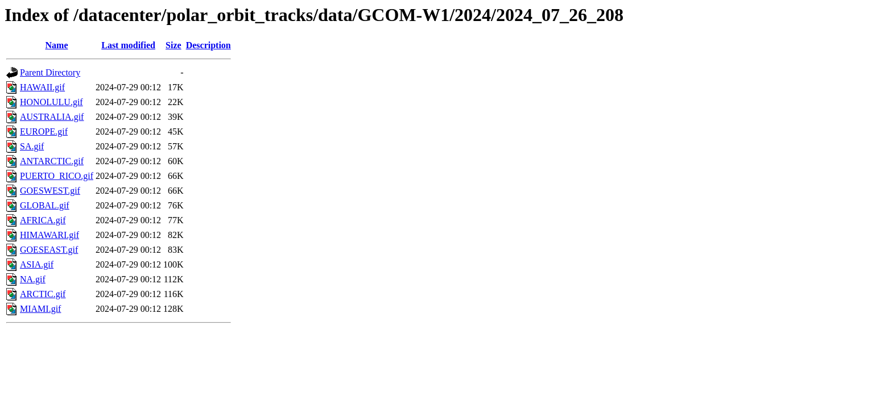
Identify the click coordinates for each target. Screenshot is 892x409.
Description (208, 45)
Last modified (128, 45)
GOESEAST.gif (49, 249)
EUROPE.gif (44, 131)
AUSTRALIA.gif (52, 117)
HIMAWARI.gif (49, 235)
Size (173, 45)
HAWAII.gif (42, 87)
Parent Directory (50, 72)
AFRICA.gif (42, 220)
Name (57, 45)
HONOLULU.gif (51, 102)
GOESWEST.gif (50, 190)
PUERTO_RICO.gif (56, 176)
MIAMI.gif (40, 309)
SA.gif (32, 146)
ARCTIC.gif (42, 294)
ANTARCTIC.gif (52, 161)
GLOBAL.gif (44, 205)
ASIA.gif (36, 264)
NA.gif (33, 279)
